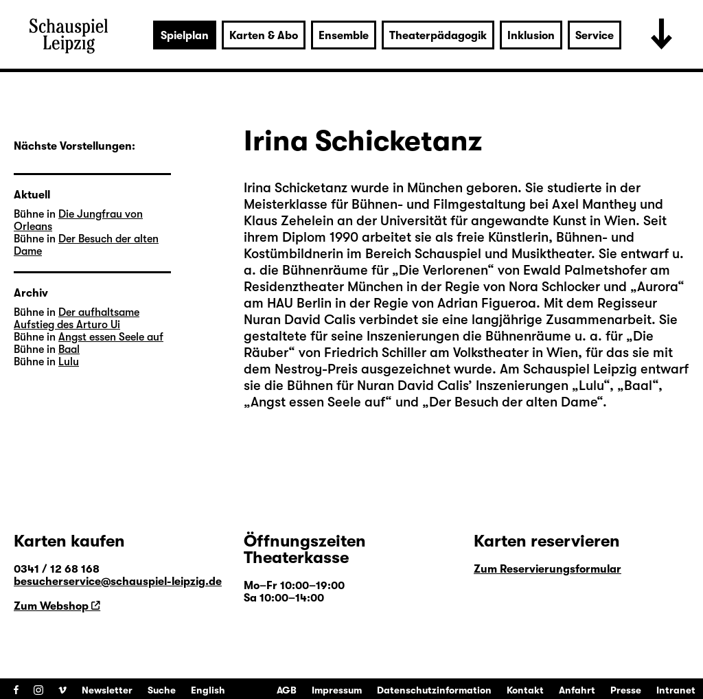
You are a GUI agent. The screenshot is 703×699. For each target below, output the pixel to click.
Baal (69, 349)
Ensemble (344, 36)
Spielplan (185, 36)
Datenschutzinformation (434, 690)
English (208, 690)
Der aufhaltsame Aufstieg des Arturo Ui (76, 318)
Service (594, 36)
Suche (162, 690)
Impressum (337, 690)
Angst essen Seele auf (110, 337)
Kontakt (525, 690)
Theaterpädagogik (438, 36)
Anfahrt (577, 690)
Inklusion (531, 36)
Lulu (68, 362)
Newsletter (107, 690)
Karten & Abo (263, 36)
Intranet (675, 690)
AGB (287, 690)
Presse (625, 690)
